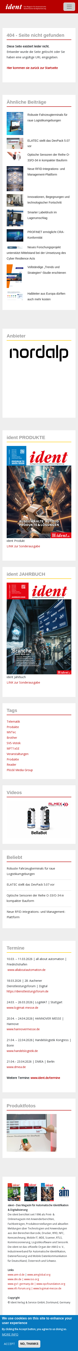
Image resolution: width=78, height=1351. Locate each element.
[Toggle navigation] (69, 7)
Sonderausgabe (29, 682)
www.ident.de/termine (45, 1078)
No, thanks (29, 1343)
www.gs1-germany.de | (22, 1284)
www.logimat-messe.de (22, 1008)
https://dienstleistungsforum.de (27, 991)
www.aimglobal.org (39, 1274)
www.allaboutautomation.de (26, 970)
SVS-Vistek (14, 743)
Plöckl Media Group (20, 770)
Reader (11, 765)
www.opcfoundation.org (50, 1284)
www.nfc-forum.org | (20, 1288)
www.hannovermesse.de (23, 1029)
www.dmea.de (16, 1067)
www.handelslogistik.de (22, 1051)
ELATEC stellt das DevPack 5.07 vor (30, 884)
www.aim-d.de (16, 1274)
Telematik (13, 721)
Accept (9, 1344)
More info (10, 1334)
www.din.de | (16, 1279)
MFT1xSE (13, 748)
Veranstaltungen (17, 754)
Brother (12, 738)
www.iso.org (31, 1279)
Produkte (13, 727)
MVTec (11, 732)
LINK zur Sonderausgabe (23, 546)
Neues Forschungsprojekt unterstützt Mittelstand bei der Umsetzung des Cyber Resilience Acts (36, 253)
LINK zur (13, 682)
